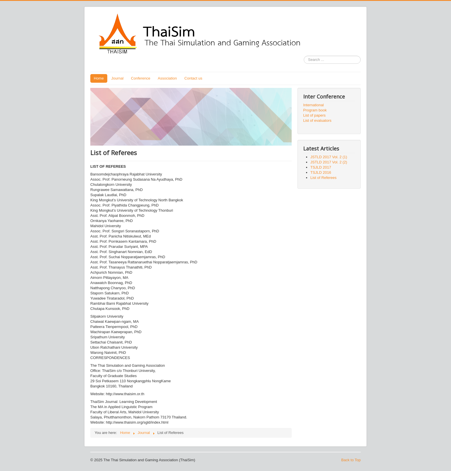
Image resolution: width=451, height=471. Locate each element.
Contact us (193, 78)
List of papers (314, 115)
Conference (140, 78)
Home (99, 78)
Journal (117, 78)
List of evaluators (317, 120)
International (313, 105)
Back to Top (351, 460)
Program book (315, 110)
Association (167, 78)
